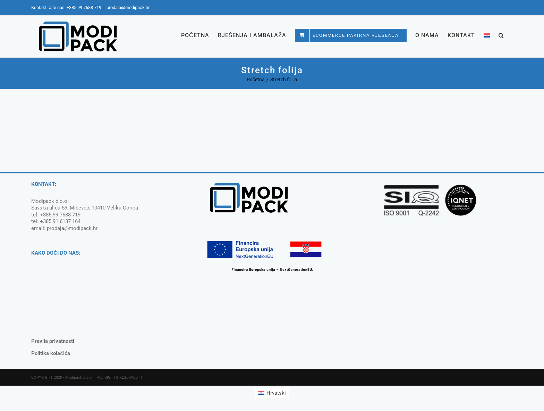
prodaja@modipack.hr (128, 7)
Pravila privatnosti (52, 341)
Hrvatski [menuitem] (276, 393)
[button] (501, 35)
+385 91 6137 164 (60, 221)
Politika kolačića (50, 353)
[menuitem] (487, 35)
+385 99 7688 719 (84, 7)
